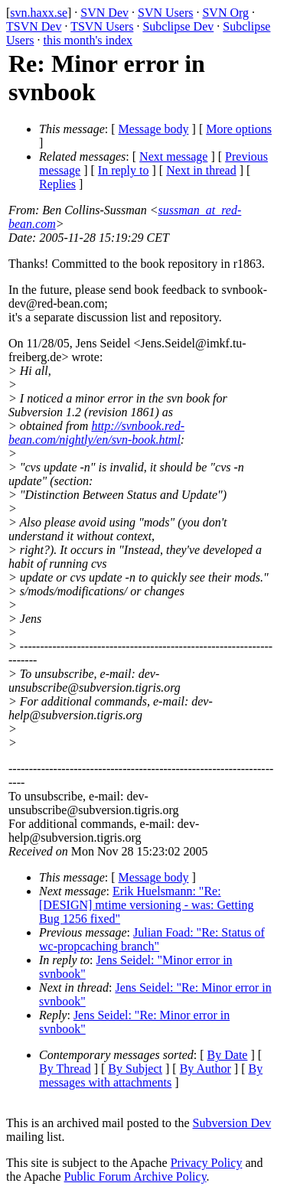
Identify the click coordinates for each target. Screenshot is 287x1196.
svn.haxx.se (38, 12)
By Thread (65, 1068)
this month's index (87, 40)
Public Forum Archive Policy (135, 1176)
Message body (154, 128)
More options (239, 128)
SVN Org (225, 12)
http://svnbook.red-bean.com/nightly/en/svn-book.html (96, 432)
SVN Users (165, 12)
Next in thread (201, 170)
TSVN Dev (33, 26)
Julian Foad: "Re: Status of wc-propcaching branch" (152, 939)
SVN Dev (104, 12)
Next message (173, 156)
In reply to (123, 170)
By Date (227, 1054)
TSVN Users (101, 26)
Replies (57, 184)
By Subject (135, 1068)
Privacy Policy (207, 1162)
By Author (205, 1068)
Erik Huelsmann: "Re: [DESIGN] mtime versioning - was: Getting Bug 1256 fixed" (146, 905)
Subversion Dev (232, 1122)
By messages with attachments (151, 1075)
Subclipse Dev (178, 26)
